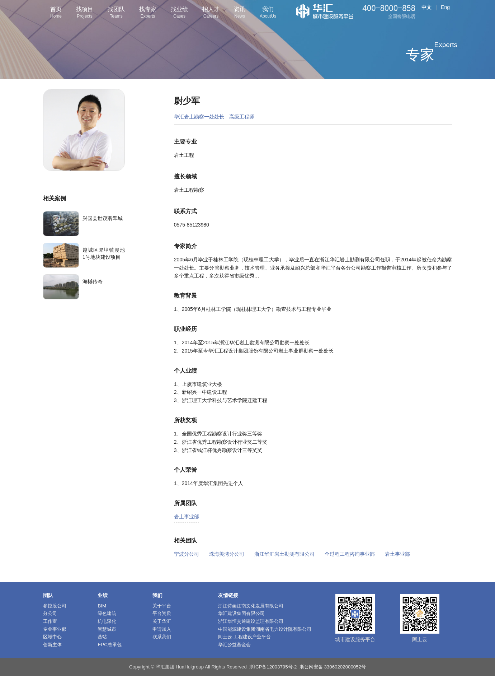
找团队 (116, 13)
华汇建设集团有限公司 (241, 613)
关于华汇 (161, 621)
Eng (445, 7)
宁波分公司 (186, 554)
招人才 (211, 13)
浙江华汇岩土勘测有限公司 (284, 554)
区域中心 (52, 636)
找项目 (84, 13)
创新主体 (52, 644)
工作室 (50, 621)
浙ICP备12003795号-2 (273, 667)
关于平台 (161, 606)
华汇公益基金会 (234, 644)
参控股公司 (54, 606)
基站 (102, 636)
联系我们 (161, 636)
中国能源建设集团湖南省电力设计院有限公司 (264, 629)
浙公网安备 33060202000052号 (333, 667)
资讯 (239, 13)
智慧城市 (107, 629)
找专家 (147, 13)
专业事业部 (54, 629)
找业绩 (179, 13)
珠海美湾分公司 (226, 554)
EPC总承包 (109, 644)
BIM (102, 606)
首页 (56, 13)
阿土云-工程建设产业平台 (244, 636)
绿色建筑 (107, 613)
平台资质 (161, 613)
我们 (268, 13)
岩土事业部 (186, 516)
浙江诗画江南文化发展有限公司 (250, 606)
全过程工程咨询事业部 (350, 554)
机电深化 (107, 621)
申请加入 (161, 629)
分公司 (50, 613)
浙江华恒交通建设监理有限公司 (250, 621)
